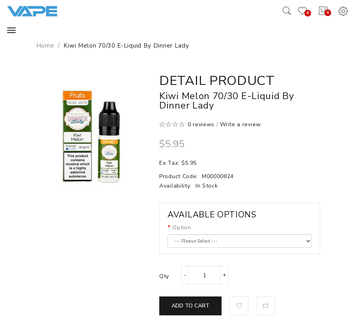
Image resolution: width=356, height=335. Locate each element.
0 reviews (201, 124)
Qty (164, 276)
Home (45, 46)
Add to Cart (190, 305)
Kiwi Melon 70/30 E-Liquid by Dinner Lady (126, 46)
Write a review (240, 124)
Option (181, 227)
